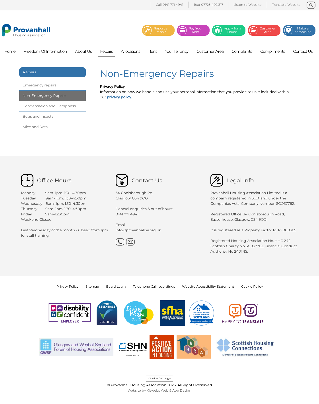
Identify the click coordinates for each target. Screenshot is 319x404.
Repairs (29, 72)
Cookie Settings (159, 378)
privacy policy (119, 97)
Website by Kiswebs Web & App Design (159, 390)
